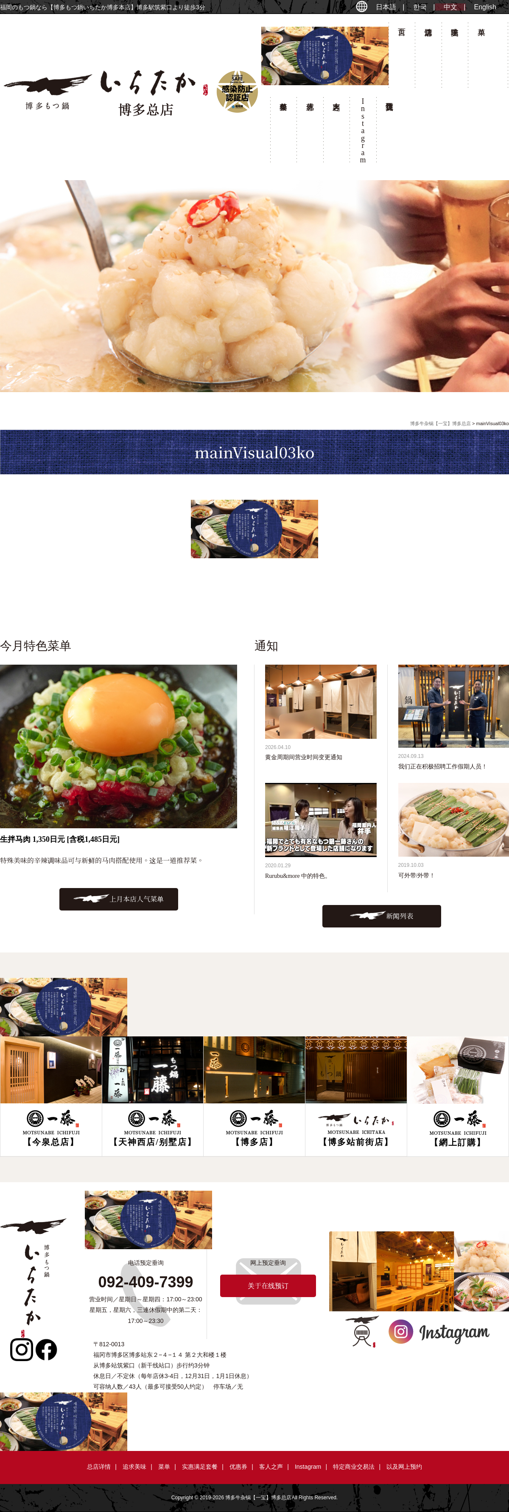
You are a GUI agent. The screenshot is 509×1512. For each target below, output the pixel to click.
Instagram (308, 1466)
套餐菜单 (283, 132)
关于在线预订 (389, 132)
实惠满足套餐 (200, 1466)
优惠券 (309, 132)
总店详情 (428, 57)
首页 (402, 57)
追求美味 (455, 57)
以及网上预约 (404, 1466)
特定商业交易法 (354, 1466)
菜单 (481, 57)
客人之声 (336, 132)
